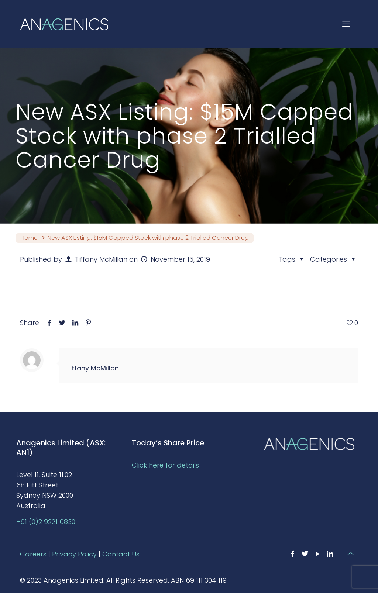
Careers (33, 554)
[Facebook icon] (292, 554)
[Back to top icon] (350, 553)
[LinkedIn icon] (330, 554)
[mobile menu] (346, 24)
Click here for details (165, 465)
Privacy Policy (74, 554)
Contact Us (121, 554)
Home (29, 238)
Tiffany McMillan (101, 259)
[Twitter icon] (305, 554)
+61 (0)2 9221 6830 (45, 521)
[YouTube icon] (317, 554)
